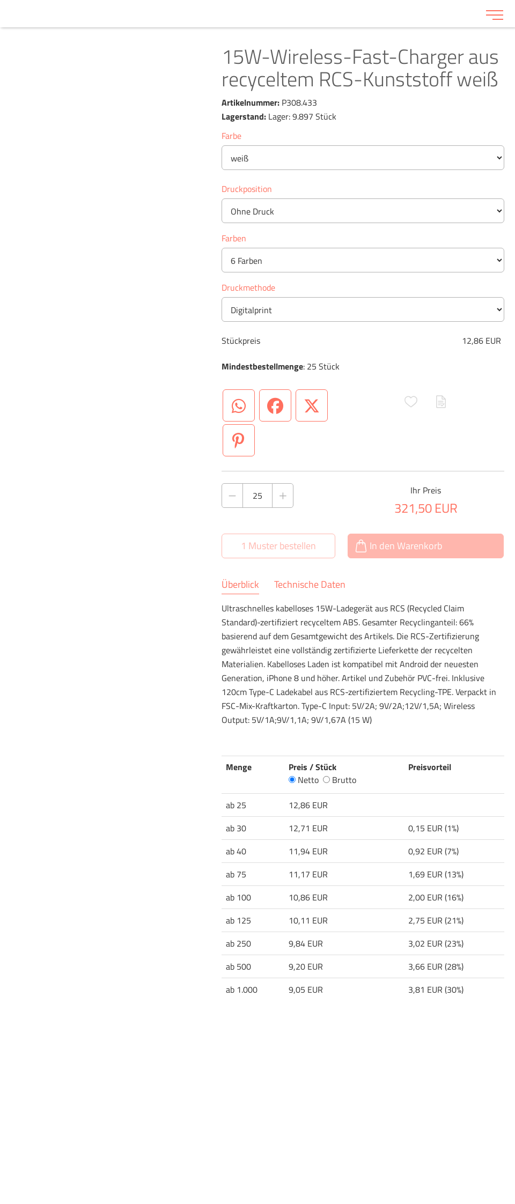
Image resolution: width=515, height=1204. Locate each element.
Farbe (231, 135)
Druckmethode (248, 287)
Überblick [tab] (240, 585)
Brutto (339, 779)
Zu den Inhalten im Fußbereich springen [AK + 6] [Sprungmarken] (0, 0)
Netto (304, 779)
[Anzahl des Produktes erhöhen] (282, 495)
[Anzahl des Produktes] (257, 495)
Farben (234, 238)
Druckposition (247, 188)
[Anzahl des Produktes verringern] (232, 495)
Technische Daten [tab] (309, 585)
